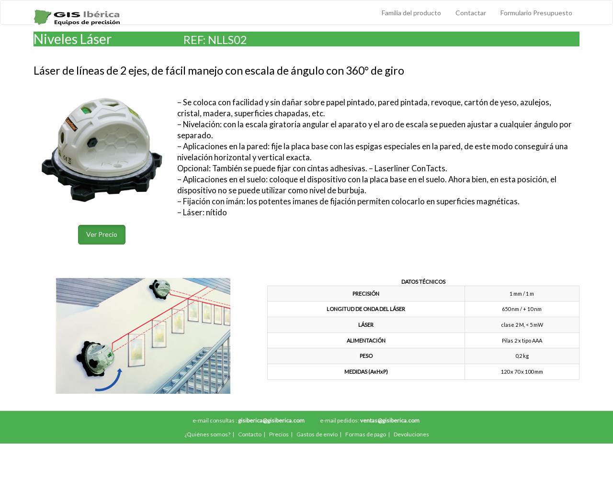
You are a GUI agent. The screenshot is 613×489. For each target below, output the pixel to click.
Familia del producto (411, 13)
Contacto (249, 434)
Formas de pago (365, 434)
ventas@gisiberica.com (390, 420)
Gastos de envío (317, 434)
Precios (279, 434)
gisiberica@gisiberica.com (271, 420)
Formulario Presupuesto (536, 13)
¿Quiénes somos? (207, 434)
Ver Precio (101, 234)
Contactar (470, 13)
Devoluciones (411, 434)
